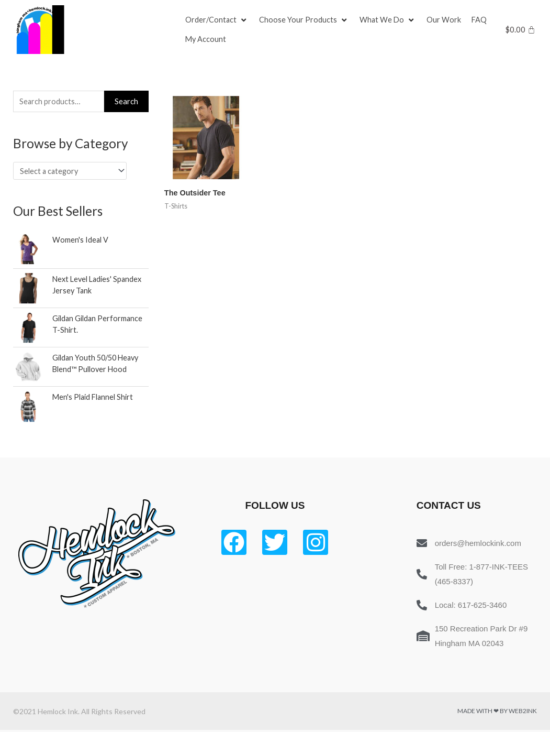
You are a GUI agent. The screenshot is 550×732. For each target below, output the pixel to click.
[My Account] (206, 40)
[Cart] (520, 29)
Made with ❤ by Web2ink (497, 713)
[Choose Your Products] (305, 20)
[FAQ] (481, 20)
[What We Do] (389, 20)
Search (126, 101)
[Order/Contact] (217, 20)
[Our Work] (445, 20)
